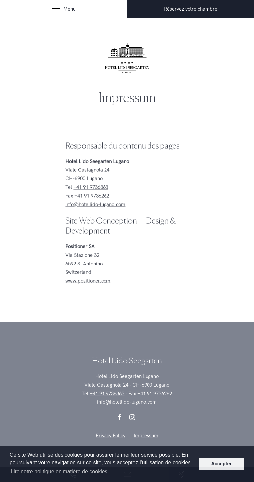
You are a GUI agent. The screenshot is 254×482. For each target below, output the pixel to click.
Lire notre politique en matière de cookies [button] (59, 471)
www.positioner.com (87, 286)
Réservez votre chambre (190, 9)
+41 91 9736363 (90, 193)
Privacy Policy (110, 442)
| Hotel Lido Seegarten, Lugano (127, 58)
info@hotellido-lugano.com (95, 210)
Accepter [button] (221, 463)
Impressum (146, 442)
